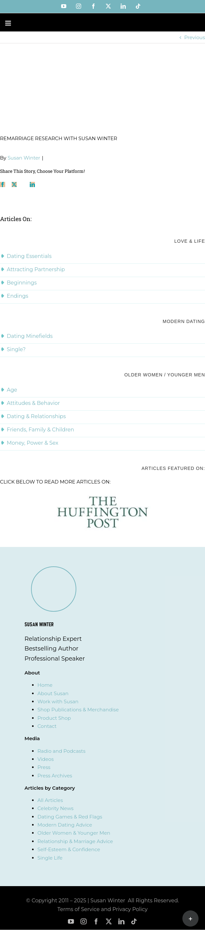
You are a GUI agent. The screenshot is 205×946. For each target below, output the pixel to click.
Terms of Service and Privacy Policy (103, 909)
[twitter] (109, 921)
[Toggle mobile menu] (8, 23)
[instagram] (84, 921)
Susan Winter (23, 158)
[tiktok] (134, 921)
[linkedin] (121, 921)
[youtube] (71, 921)
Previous (194, 37)
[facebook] (96, 921)
